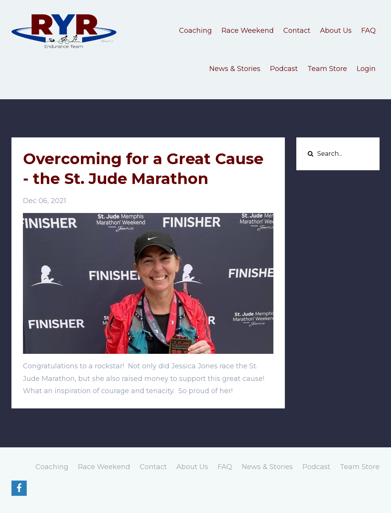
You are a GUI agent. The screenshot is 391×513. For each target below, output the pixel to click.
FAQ (368, 30)
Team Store (327, 69)
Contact (296, 30)
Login (366, 69)
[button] (148, 378)
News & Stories (234, 69)
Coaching (195, 30)
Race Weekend (247, 30)
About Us (336, 30)
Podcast (284, 69)
